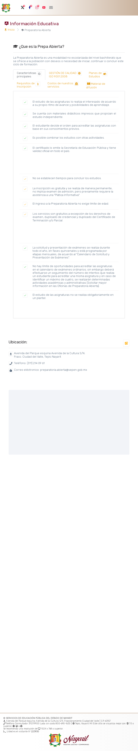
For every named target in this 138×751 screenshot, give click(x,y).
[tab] (29, 74)
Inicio (9, 29)
